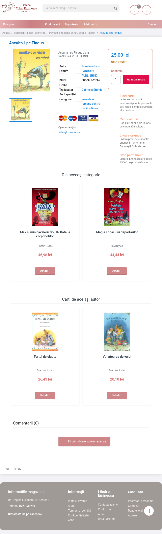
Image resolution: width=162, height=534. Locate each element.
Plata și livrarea (77, 501)
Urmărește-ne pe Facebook (25, 514)
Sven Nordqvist (91, 66)
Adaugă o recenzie (69, 132)
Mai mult (89, 24)
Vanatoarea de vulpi (117, 357)
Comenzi (133, 505)
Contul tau (135, 492)
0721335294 (27, 506)
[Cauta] (81, 8)
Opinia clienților (67, 127)
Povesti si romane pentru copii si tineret (91, 104)
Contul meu (105, 509)
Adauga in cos (136, 79)
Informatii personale (140, 501)
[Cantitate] (116, 79)
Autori (101, 514)
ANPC (72, 520)
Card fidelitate (106, 519)
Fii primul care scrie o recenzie (84, 442)
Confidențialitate (78, 515)
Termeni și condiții (79, 510)
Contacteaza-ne (108, 504)
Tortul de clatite (45, 357)
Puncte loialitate (138, 510)
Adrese (132, 515)
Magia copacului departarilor (117, 232)
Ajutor (72, 505)
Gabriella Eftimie (92, 89)
